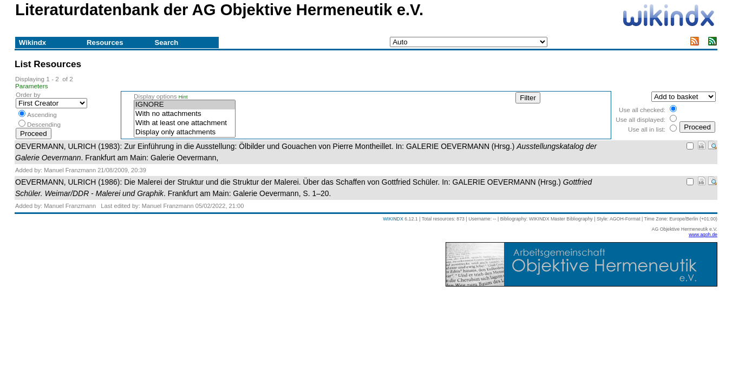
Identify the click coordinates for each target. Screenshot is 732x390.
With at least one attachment (184, 123)
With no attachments (184, 114)
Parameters (31, 85)
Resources (105, 42)
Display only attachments (184, 132)
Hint (183, 97)
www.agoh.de (703, 234)
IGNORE (184, 104)
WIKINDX (393, 219)
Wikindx (32, 42)
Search (166, 42)
